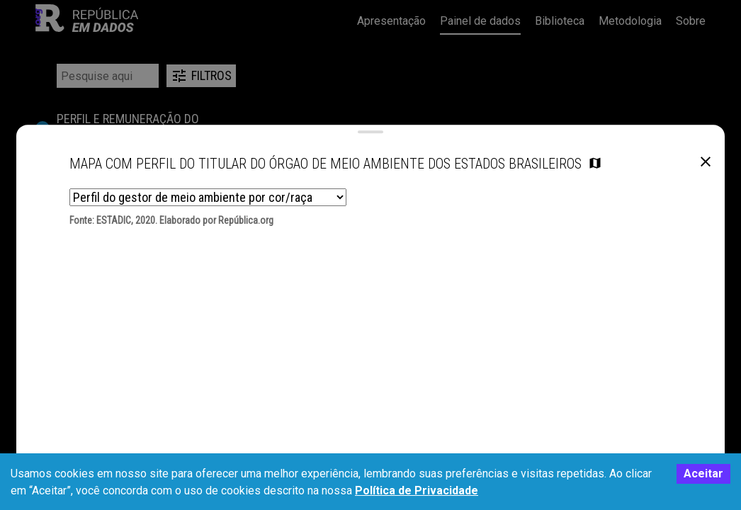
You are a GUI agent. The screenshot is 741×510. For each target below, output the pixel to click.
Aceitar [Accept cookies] (703, 473)
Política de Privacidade (416, 490)
